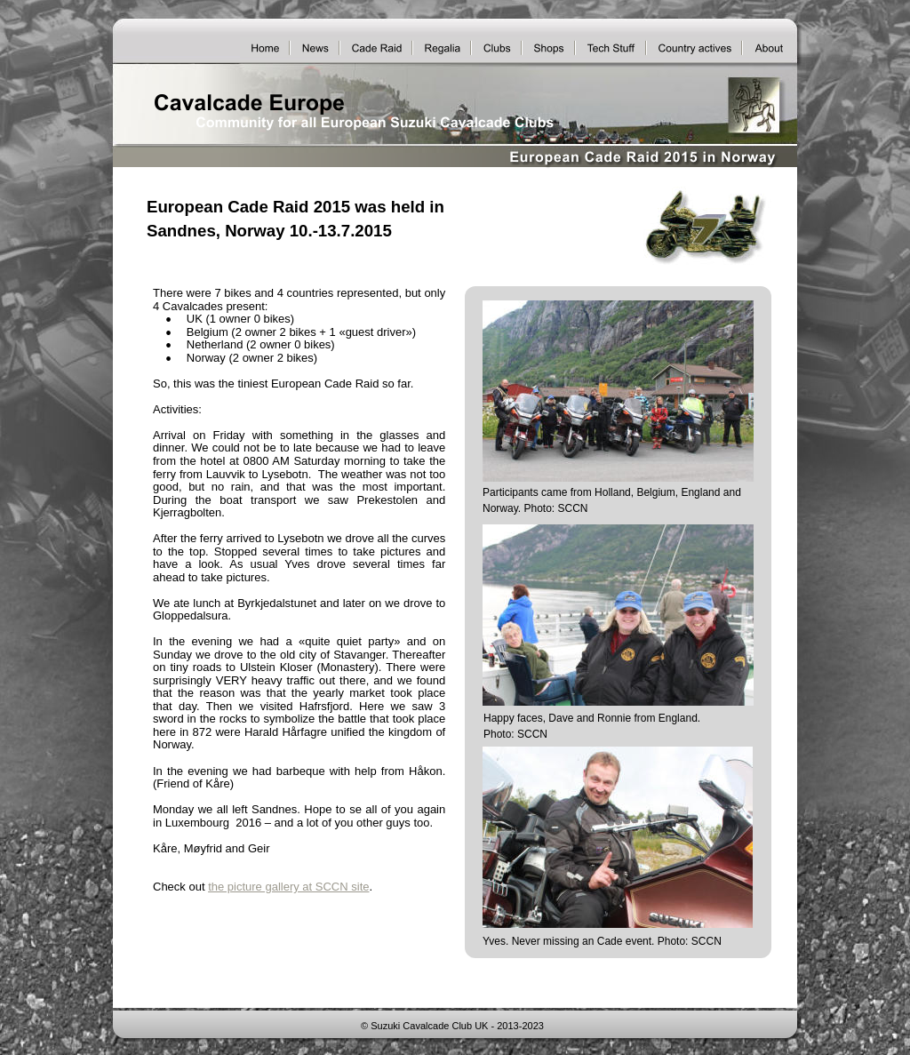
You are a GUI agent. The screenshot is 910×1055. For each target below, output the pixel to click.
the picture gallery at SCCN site (288, 886)
